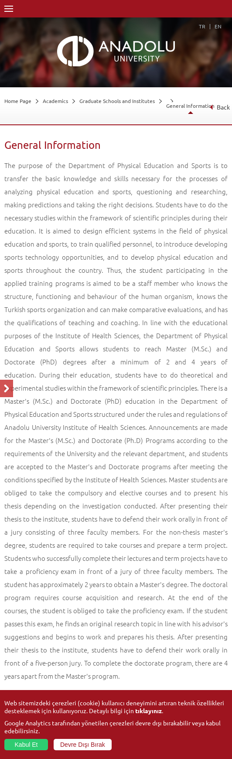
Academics (55, 100)
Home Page (17, 100)
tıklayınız (148, 710)
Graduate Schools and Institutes (117, 100)
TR (202, 26)
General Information (190, 105)
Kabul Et (26, 744)
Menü (8, 8)
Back (219, 107)
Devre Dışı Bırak (82, 744)
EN (218, 26)
